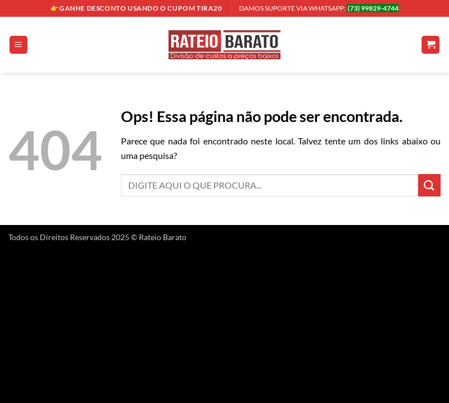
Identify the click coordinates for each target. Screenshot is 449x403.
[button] (18, 45)
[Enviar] (429, 185)
